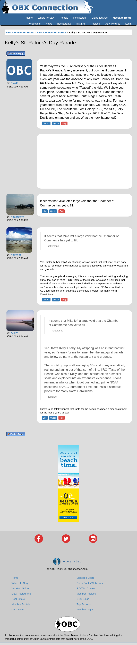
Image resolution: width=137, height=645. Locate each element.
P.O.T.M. (80, 23)
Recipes (95, 23)
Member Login (85, 609)
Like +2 (46, 299)
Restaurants (64, 23)
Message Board (86, 577)
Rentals (64, 17)
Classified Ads (100, 17)
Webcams (34, 23)
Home (29, 17)
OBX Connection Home (20, 32)
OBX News (18, 609)
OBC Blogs (83, 598)
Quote (56, 123)
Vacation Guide (20, 588)
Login (128, 23)
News (49, 23)
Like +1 (46, 123)
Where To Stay (46, 17)
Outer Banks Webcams (90, 583)
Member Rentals (21, 604)
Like (45, 211)
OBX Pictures (112, 23)
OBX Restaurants (21, 593)
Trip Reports (84, 604)
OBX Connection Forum (51, 32)
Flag (64, 123)
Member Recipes (86, 593)
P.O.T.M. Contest (86, 588)
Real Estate (80, 17)
